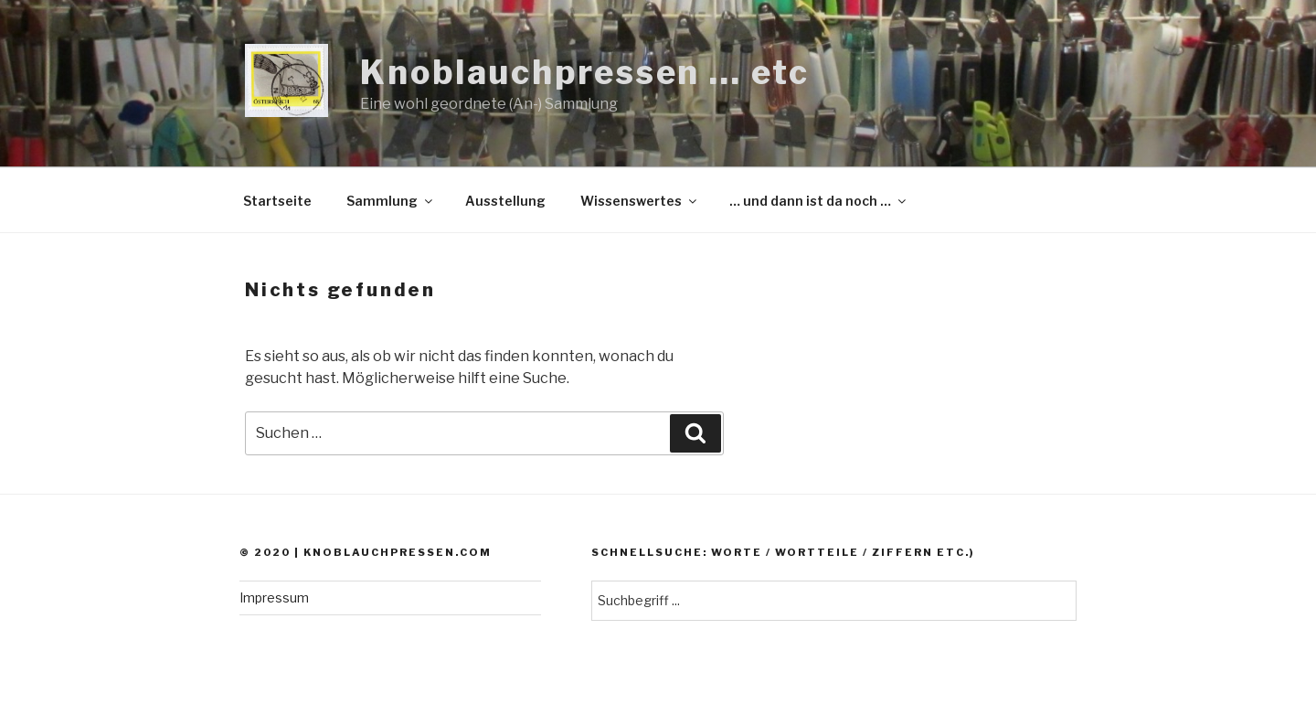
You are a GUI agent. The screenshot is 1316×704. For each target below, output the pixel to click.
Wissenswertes (639, 200)
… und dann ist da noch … (818, 200)
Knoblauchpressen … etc (584, 72)
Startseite (277, 200)
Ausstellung (505, 200)
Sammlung (390, 200)
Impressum (274, 597)
